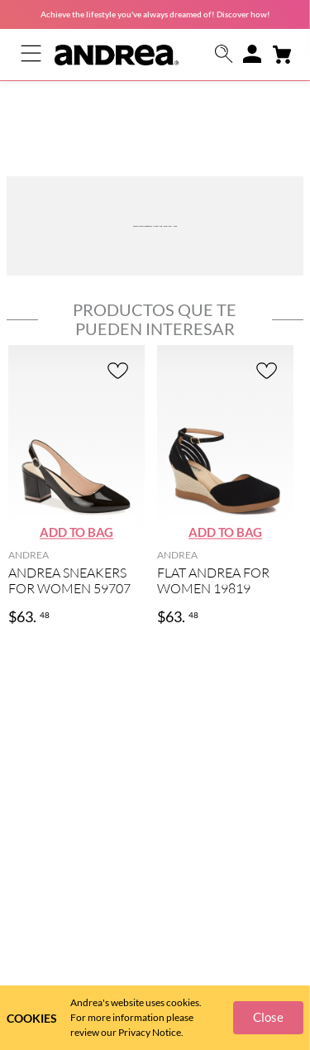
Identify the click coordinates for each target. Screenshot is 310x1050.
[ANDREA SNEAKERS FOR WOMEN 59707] (76, 404)
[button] (224, 55)
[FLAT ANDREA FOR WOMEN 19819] (225, 404)
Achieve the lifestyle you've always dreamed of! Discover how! (155, 14)
